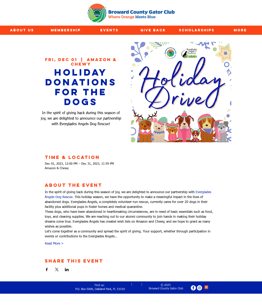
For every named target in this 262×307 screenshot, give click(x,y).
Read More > (54, 243)
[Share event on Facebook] (47, 269)
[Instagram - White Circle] (199, 287)
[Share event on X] (57, 269)
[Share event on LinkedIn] (67, 269)
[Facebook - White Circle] (193, 287)
